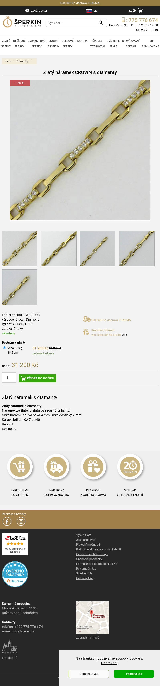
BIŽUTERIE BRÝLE (115, 43)
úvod (8, 59)
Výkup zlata (83, 533)
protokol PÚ (9, 656)
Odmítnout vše (89, 673)
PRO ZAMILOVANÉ (151, 43)
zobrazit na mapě (87, 636)
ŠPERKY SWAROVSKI (99, 43)
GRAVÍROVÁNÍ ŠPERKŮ (132, 43)
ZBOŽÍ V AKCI (36, 10)
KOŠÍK (136, 10)
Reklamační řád (86, 567)
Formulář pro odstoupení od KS (96, 562)
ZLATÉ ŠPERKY (7, 43)
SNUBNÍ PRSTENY (54, 43)
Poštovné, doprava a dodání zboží (98, 548)
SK (91, 11)
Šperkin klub (84, 572)
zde (124, 333)
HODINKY (83, 40)
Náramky (22, 59)
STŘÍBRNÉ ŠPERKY (21, 43)
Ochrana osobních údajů (92, 552)
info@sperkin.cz (23, 630)
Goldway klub (84, 576)
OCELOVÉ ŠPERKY (69, 43)
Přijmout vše (134, 673)
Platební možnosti (88, 543)
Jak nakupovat (85, 538)
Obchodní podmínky (89, 557)
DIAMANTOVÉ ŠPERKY (37, 43)
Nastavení (109, 663)
